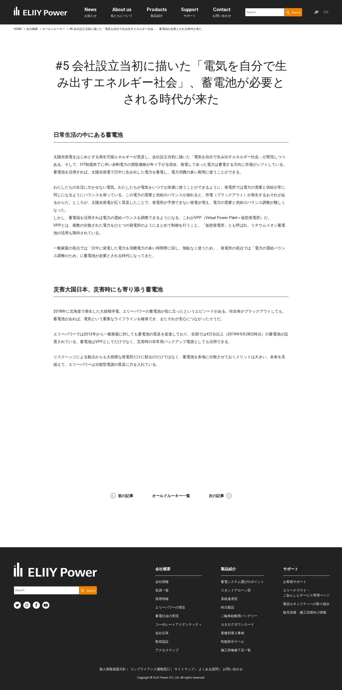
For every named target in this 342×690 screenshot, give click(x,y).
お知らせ (90, 12)
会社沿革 (162, 633)
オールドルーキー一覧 (171, 496)
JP (316, 12)
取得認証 (162, 641)
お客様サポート (294, 582)
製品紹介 (157, 12)
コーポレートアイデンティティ (178, 624)
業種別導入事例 (232, 633)
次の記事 (220, 495)
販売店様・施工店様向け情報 (304, 612)
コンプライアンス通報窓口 (150, 669)
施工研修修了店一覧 (236, 650)
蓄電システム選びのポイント (242, 582)
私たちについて (122, 12)
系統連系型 (229, 599)
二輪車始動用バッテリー (239, 616)
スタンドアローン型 (236, 590)
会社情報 (162, 582)
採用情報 (162, 599)
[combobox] (265, 12)
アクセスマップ (167, 650)
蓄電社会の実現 (167, 616)
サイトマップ (184, 669)
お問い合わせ (222, 12)
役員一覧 (162, 590)
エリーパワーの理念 (170, 607)
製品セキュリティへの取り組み (306, 604)
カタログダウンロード (237, 624)
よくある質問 (208, 669)
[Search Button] (293, 12)
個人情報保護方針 (112, 669)
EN (325, 12)
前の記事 (121, 495)
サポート (189, 12)
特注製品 (227, 607)
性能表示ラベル (232, 641)
